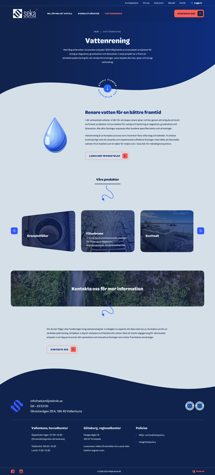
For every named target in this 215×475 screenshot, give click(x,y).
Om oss (146, 3)
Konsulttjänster (89, 13)
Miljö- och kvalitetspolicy (151, 435)
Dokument (159, 3)
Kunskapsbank (131, 3)
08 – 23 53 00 (39, 406)
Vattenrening (113, 13)
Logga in (196, 2)
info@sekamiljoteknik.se (47, 401)
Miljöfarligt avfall (60, 13)
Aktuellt (171, 3)
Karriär (183, 3)
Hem (96, 31)
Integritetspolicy (147, 441)
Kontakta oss (187, 13)
